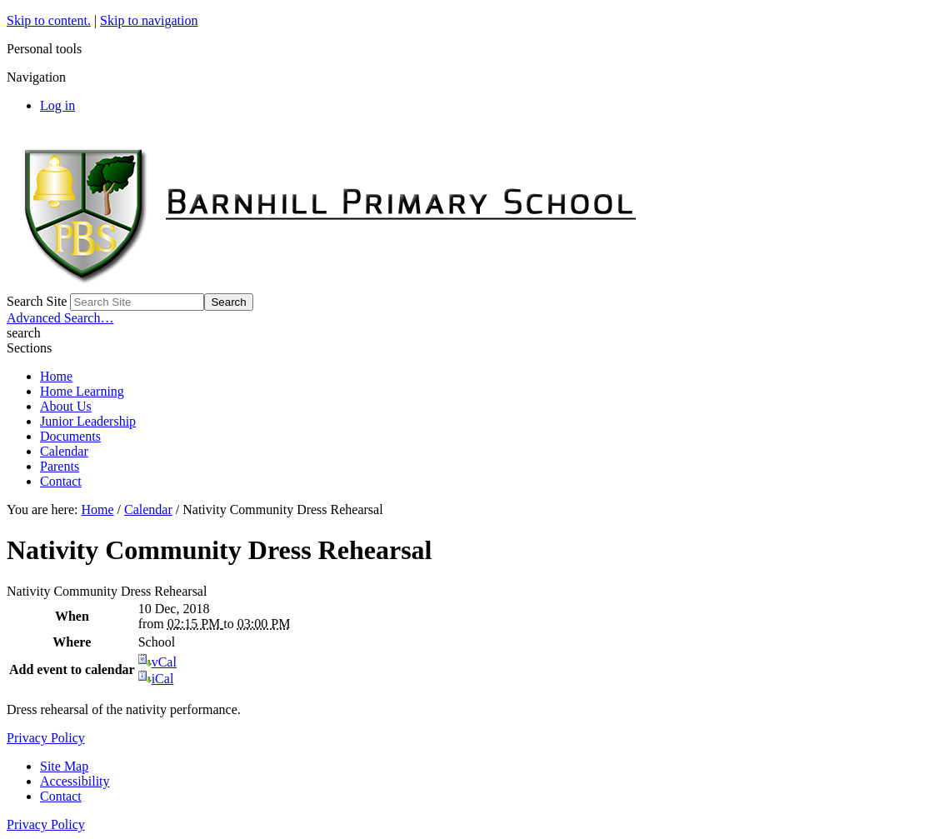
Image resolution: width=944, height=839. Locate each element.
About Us (66, 406)
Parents (59, 466)
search (24, 333)
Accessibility (75, 781)
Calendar (64, 451)
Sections (29, 348)
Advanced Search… (60, 318)
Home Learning (82, 391)
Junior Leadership (88, 421)
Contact (61, 481)
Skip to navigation (148, 20)
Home (56, 376)
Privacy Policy (46, 738)
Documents (70, 436)
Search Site (37, 301)
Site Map (64, 766)
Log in (57, 105)
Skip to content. (49, 20)
